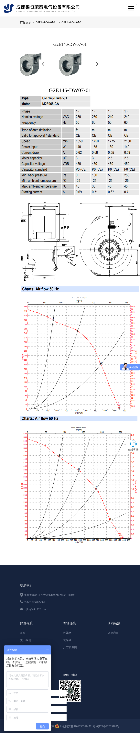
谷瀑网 (67, 632)
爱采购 (67, 640)
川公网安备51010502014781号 (75, 726)
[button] (43, 63)
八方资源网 (70, 647)
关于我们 (25, 640)
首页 (23, 632)
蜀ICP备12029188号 (108, 726)
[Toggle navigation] (131, 8)
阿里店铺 (113, 632)
